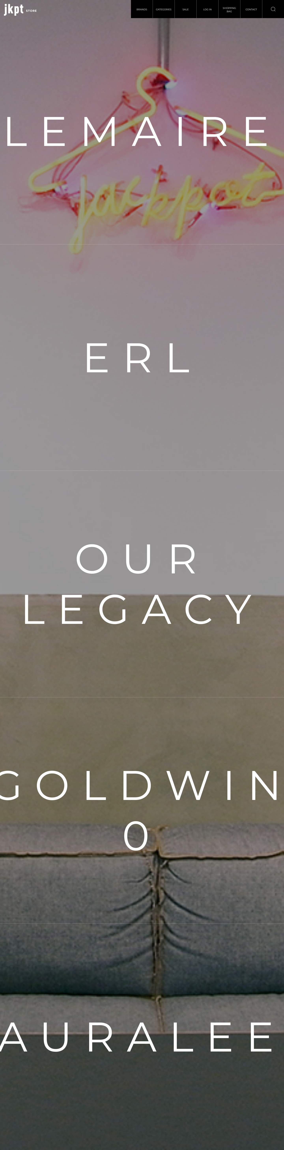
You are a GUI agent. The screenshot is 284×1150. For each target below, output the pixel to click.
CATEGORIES (163, 9)
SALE (185, 9)
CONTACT (251, 9)
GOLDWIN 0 (142, 810)
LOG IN (207, 9)
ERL (142, 357)
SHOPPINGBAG (229, 10)
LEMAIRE (142, 131)
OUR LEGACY (142, 583)
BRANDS (141, 9)
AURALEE (142, 1037)
